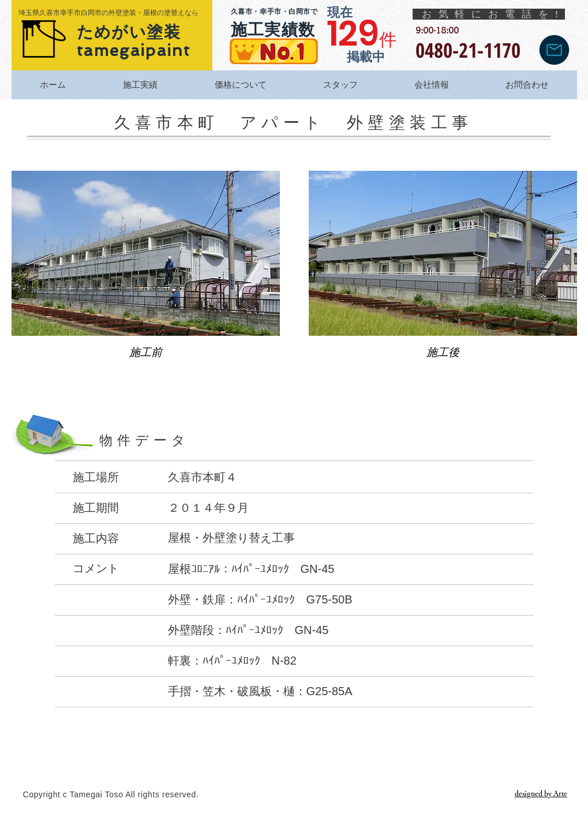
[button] (146, 274)
